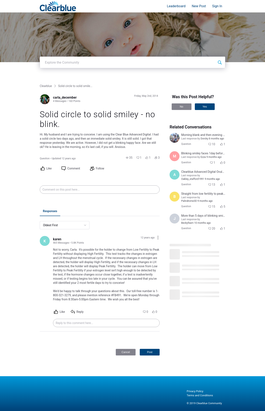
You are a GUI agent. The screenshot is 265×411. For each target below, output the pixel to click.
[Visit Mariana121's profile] (174, 156)
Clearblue (46, 86)
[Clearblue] (58, 6)
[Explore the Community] (220, 62)
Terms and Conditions (200, 395)
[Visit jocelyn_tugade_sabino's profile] (174, 219)
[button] (129, 158)
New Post (199, 6)
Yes (204, 106)
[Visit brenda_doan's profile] (174, 197)
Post (149, 352)
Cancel (126, 352)
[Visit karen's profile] (45, 241)
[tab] (50, 211)
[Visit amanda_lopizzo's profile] (174, 138)
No (181, 106)
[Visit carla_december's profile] (45, 99)
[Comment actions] (158, 238)
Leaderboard (176, 6)
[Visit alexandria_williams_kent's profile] (174, 175)
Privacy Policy (195, 391)
